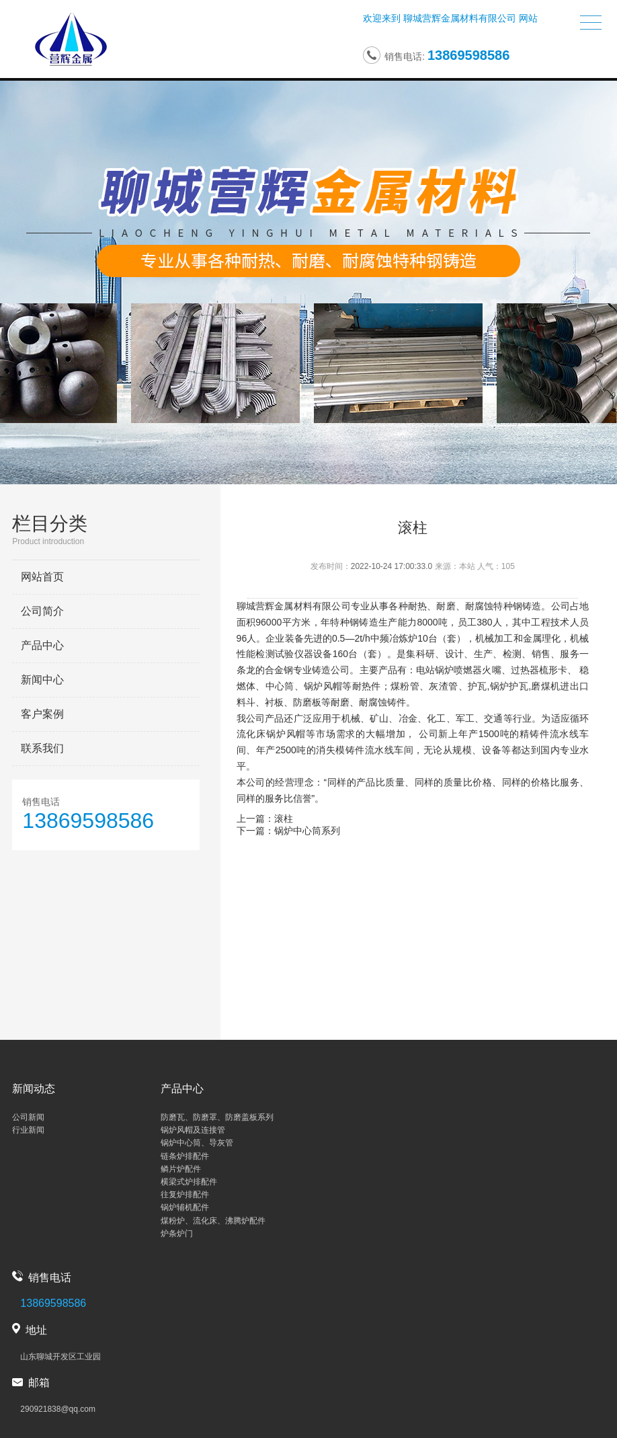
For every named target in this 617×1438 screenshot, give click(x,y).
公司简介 (42, 611)
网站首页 (42, 576)
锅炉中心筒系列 (307, 830)
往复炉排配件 (185, 1194)
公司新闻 (28, 1117)
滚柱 (283, 818)
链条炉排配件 (185, 1156)
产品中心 (42, 645)
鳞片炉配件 (181, 1169)
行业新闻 (28, 1130)
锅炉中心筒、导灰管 (197, 1142)
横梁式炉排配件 (189, 1181)
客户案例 (42, 714)
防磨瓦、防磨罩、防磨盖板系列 (217, 1117)
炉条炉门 (177, 1233)
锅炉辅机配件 (185, 1207)
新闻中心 (42, 679)
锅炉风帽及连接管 (193, 1130)
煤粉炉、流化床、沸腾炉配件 (213, 1220)
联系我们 (42, 748)
